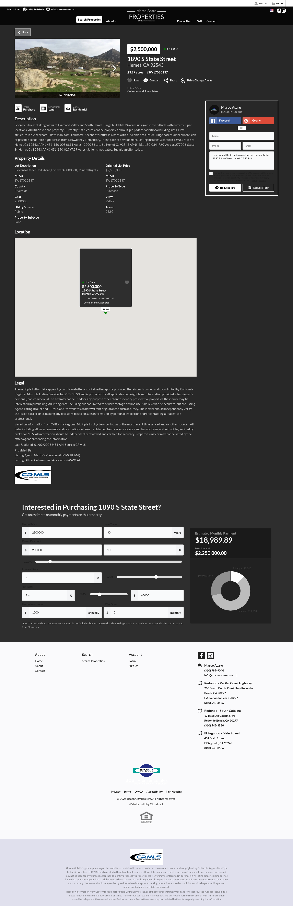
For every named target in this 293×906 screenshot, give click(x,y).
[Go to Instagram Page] (283, 11)
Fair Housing (174, 791)
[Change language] (271, 11)
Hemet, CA (138, 65)
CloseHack (157, 804)
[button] (225, 188)
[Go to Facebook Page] (279, 11)
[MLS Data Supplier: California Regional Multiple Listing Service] (146, 857)
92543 (157, 65)
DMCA (139, 791)
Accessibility (154, 791)
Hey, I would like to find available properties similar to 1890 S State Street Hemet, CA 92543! (241, 160)
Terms (254, 180)
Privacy (262, 180)
